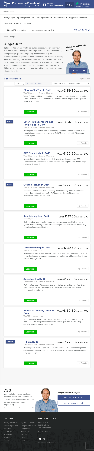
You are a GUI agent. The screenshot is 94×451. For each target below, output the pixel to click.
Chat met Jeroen (74, 397)
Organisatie (8, 431)
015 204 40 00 (80, 29)
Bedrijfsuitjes (9, 17)
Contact (39, 23)
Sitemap (24, 437)
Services (7, 437)
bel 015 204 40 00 (74, 403)
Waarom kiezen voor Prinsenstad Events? (19, 408)
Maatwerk (29, 23)
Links (23, 440)
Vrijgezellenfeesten (12, 23)
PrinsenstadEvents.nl (27, 4)
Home (6, 36)
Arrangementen (44, 17)
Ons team (49, 23)
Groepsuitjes (60, 17)
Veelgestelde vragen (28, 425)
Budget (12, 36)
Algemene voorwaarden (29, 422)
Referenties (25, 431)
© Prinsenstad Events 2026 (48, 443)
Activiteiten (8, 434)
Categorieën (25, 428)
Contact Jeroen (78, 71)
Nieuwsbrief (8, 428)
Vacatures (24, 434)
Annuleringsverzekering (11, 425)
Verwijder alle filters (34, 83)
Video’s (6, 440)
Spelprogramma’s (24, 17)
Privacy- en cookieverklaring (11, 422)
